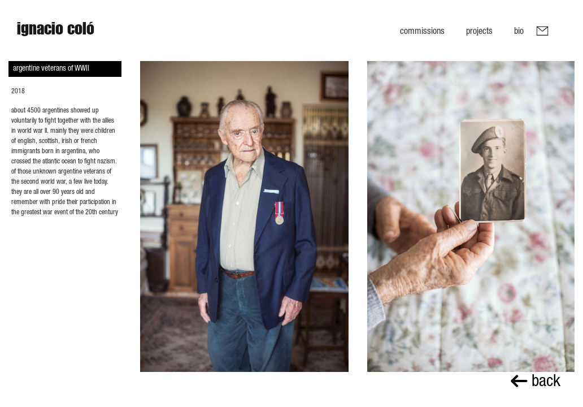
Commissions (422, 30)
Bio (519, 30)
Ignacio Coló (55, 31)
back (535, 380)
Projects (479, 30)
